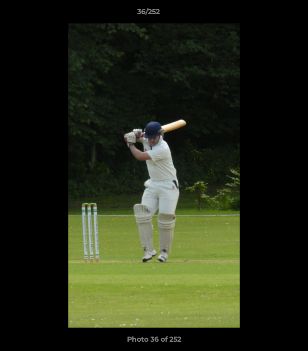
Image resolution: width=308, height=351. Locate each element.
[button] (273, 14)
